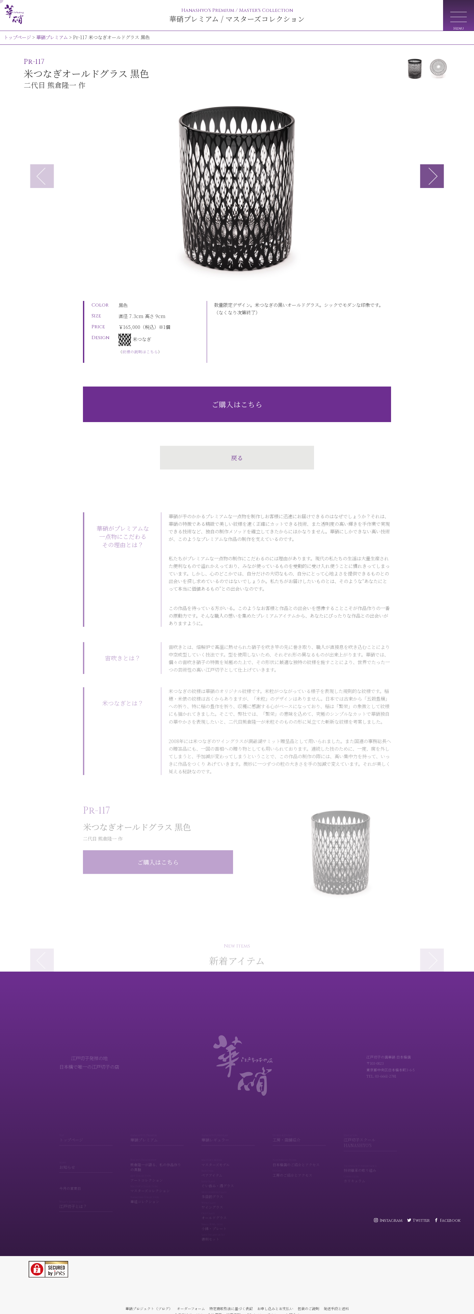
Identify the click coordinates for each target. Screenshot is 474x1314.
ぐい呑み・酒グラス (228, 1176)
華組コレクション (157, 1192)
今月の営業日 (70, 1180)
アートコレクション (157, 1171)
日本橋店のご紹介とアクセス (299, 1155)
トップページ (17, 37)
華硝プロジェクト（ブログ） (148, 1308)
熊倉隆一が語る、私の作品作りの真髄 (157, 1157)
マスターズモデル (228, 1155)
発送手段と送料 (336, 1308)
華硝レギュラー (228, 1130)
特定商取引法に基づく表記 (231, 1308)
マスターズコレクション (157, 1181)
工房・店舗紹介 (299, 1130)
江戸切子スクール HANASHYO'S (370, 1133)
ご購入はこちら (237, 404)
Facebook (450, 1220)
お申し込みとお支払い (275, 1308)
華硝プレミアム (52, 37)
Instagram (391, 1220)
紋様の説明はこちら (140, 351)
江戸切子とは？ (86, 1197)
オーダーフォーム (191, 1308)
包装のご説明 (308, 1308)
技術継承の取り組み (370, 1161)
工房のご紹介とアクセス (299, 1166)
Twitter (421, 1220)
